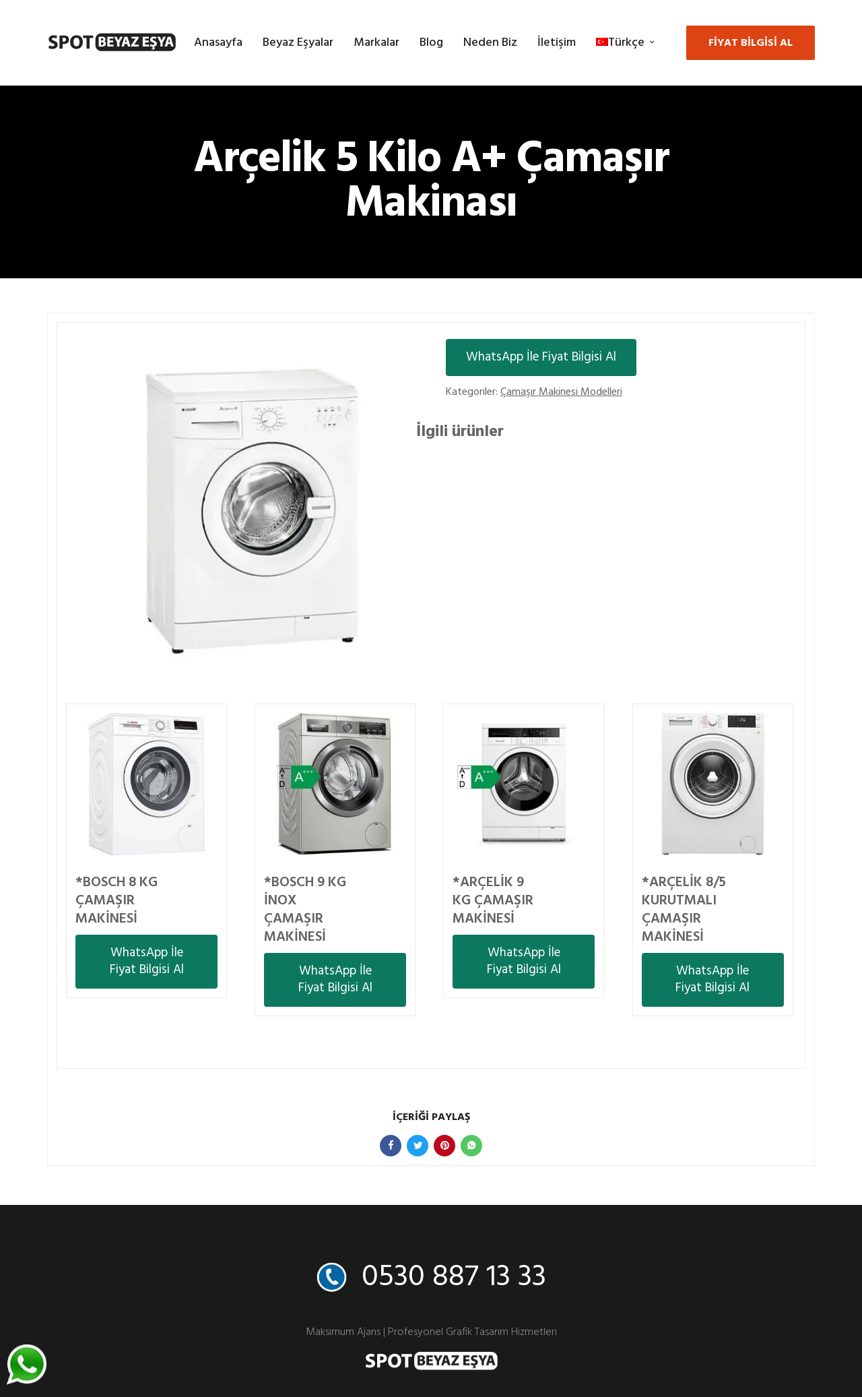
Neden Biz (490, 43)
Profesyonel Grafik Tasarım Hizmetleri (472, 1332)
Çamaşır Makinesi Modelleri (561, 392)
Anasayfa (218, 43)
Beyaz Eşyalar (298, 43)
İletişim (556, 43)
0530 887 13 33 (454, 1277)
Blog (431, 43)
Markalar (376, 43)
